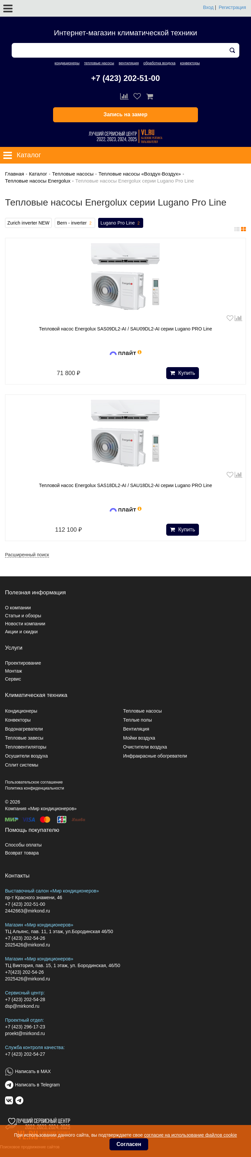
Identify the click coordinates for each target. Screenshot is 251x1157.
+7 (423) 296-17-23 (25, 1026)
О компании (18, 607)
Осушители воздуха (26, 756)
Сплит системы (21, 765)
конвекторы (190, 63)
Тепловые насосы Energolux (37, 181)
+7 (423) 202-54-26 (25, 938)
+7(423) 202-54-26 (24, 972)
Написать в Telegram (37, 1084)
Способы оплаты (23, 845)
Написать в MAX (33, 1071)
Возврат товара (22, 853)
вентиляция (129, 63)
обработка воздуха (160, 63)
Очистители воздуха (145, 747)
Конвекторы (18, 720)
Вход (208, 7)
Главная (14, 174)
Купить (182, 373)
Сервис (13, 679)
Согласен (128, 1144)
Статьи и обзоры (23, 615)
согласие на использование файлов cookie (190, 1135)
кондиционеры (67, 63)
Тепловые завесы (24, 738)
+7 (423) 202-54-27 (25, 1054)
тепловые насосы (99, 63)
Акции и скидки (21, 631)
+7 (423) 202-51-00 (125, 78)
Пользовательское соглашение (34, 782)
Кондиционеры (21, 711)
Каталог (38, 174)
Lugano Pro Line (120, 223)
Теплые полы (137, 720)
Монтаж (13, 671)
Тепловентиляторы (25, 747)
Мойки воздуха (139, 738)
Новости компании (25, 623)
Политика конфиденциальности (34, 788)
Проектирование (23, 663)
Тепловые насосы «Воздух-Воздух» (139, 174)
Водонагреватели (24, 729)
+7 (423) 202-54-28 (25, 999)
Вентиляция (136, 729)
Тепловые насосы (72, 174)
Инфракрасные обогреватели (155, 756)
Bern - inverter (75, 223)
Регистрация (232, 7)
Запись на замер (125, 114)
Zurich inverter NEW (28, 223)
